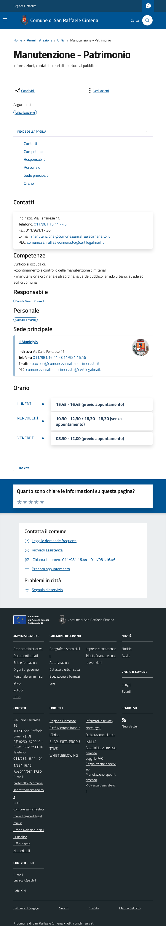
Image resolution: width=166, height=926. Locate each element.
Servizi (64, 908)
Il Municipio (28, 342)
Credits (94, 908)
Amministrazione (39, 40)
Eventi (126, 691)
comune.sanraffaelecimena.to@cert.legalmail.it (65, 242)
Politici (18, 690)
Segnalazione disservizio (101, 766)
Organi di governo (26, 669)
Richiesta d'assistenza (100, 788)
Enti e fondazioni (25, 662)
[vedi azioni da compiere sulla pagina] (98, 90)
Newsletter (130, 726)
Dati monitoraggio (26, 908)
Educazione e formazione (64, 680)
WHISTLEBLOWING (63, 755)
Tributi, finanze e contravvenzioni (101, 659)
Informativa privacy (99, 720)
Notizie (127, 648)
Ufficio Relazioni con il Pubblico (28, 833)
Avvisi (126, 655)
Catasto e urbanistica (64, 669)
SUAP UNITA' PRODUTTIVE (64, 745)
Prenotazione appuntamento (101, 777)
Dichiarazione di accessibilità (100, 738)
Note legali (93, 727)
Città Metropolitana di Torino (64, 731)
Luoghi (126, 684)
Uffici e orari (21, 843)
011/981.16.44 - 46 (50, 224)
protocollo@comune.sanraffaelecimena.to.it (64, 363)
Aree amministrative (28, 648)
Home (17, 40)
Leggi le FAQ (95, 758)
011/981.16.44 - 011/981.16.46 (59, 357)
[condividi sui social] (24, 90)
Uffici (61, 40)
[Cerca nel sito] (146, 20)
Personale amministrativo (28, 680)
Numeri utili (21, 850)
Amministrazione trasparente (101, 750)
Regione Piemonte (24, 5)
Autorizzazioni (59, 662)
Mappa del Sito (129, 908)
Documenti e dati (25, 655)
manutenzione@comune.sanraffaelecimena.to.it (70, 236)
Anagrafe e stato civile (64, 652)
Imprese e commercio (101, 648)
